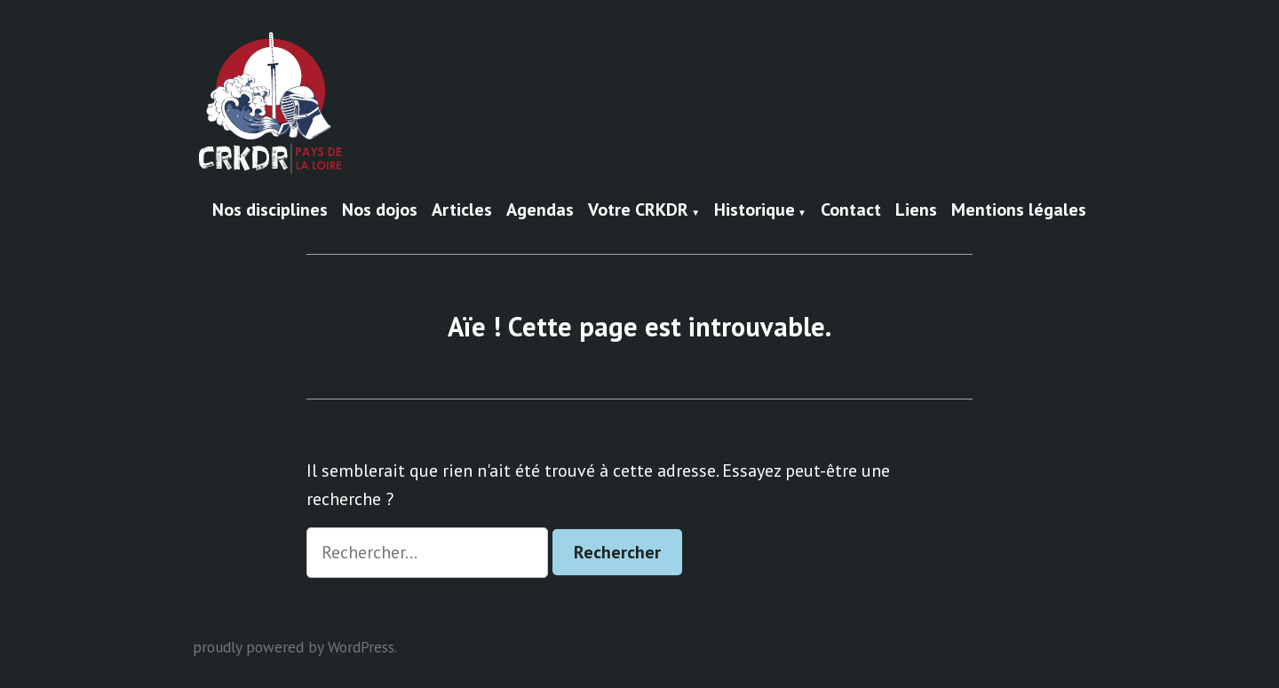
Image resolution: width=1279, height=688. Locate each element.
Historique (754, 210)
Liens (916, 210)
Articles (462, 210)
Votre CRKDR (638, 210)
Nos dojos (379, 210)
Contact (851, 210)
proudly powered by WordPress (293, 647)
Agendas (540, 210)
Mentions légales (1018, 210)
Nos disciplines (270, 210)
